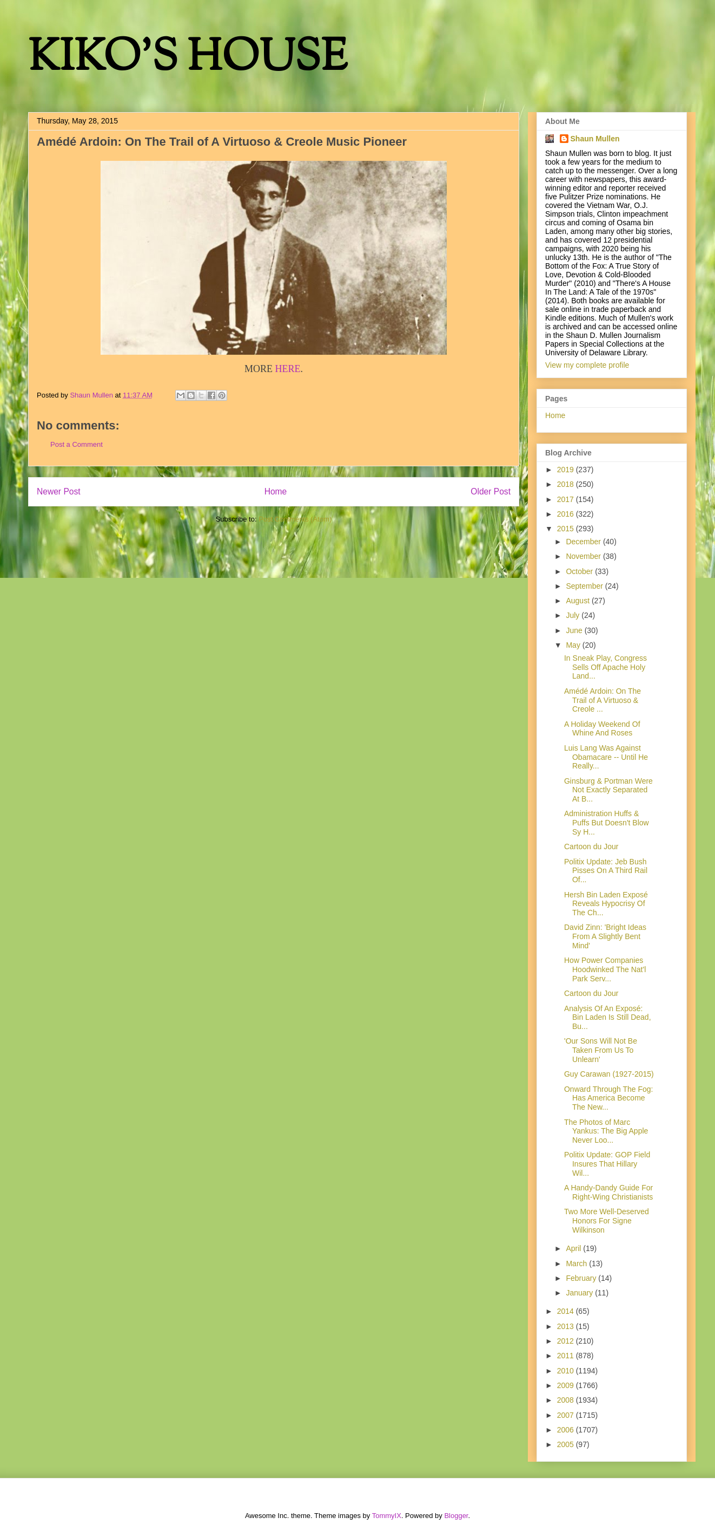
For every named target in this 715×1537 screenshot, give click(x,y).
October (580, 571)
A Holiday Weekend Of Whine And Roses (602, 729)
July (573, 615)
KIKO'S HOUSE (187, 59)
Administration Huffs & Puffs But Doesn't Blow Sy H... (606, 822)
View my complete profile (587, 365)
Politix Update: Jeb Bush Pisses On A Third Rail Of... (605, 870)
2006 (566, 1429)
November (584, 556)
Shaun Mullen (595, 138)
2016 (566, 514)
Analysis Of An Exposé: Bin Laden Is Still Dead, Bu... (607, 1017)
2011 (566, 1355)
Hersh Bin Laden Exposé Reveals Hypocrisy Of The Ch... (606, 903)
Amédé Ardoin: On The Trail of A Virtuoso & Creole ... (602, 700)
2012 (566, 1341)
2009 (566, 1385)
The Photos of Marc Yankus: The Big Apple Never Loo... (606, 1131)
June (575, 630)
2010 (566, 1370)
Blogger (456, 1516)
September (585, 586)
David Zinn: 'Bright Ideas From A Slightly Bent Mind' (605, 936)
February (582, 1278)
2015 (566, 528)
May (574, 645)
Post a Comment (76, 444)
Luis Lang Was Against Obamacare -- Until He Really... (606, 757)
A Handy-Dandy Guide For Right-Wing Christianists (608, 1192)
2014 (566, 1311)
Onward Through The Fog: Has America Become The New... (608, 1098)
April (574, 1248)
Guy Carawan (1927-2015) (609, 1074)
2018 (566, 484)
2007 (566, 1415)
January (580, 1292)
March (577, 1263)
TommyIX (386, 1516)
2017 (566, 499)
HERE (288, 368)
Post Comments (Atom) (295, 519)
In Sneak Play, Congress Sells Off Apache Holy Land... (605, 667)
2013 (566, 1326)
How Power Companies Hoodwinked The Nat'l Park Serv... (605, 969)
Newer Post (59, 491)
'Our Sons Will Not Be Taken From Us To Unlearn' (600, 1050)
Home (275, 491)
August (578, 600)
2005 (566, 1444)
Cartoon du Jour (591, 846)
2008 (566, 1400)
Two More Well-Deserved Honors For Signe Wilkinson (606, 1220)
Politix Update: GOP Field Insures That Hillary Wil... (607, 1163)
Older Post (491, 491)
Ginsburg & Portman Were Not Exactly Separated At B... (608, 790)
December (584, 541)
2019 (566, 469)
